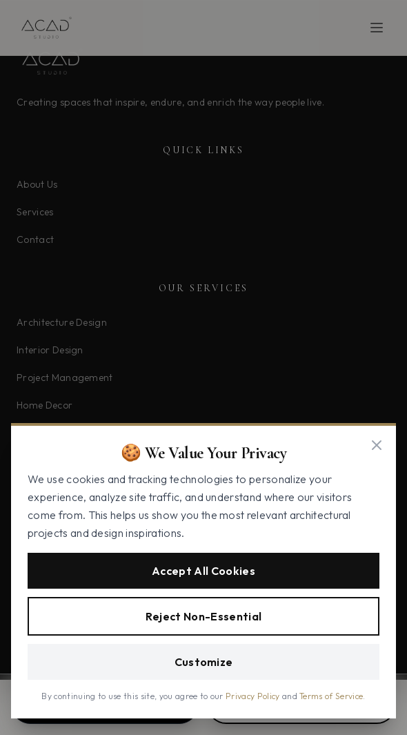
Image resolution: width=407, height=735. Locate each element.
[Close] (376, 445)
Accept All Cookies (203, 571)
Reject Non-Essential (203, 616)
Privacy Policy (252, 696)
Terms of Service (331, 696)
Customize (204, 662)
